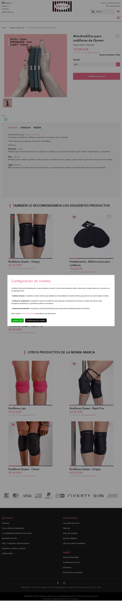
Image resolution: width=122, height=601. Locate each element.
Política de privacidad (28, 313)
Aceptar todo (17, 320)
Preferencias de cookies (35, 320)
